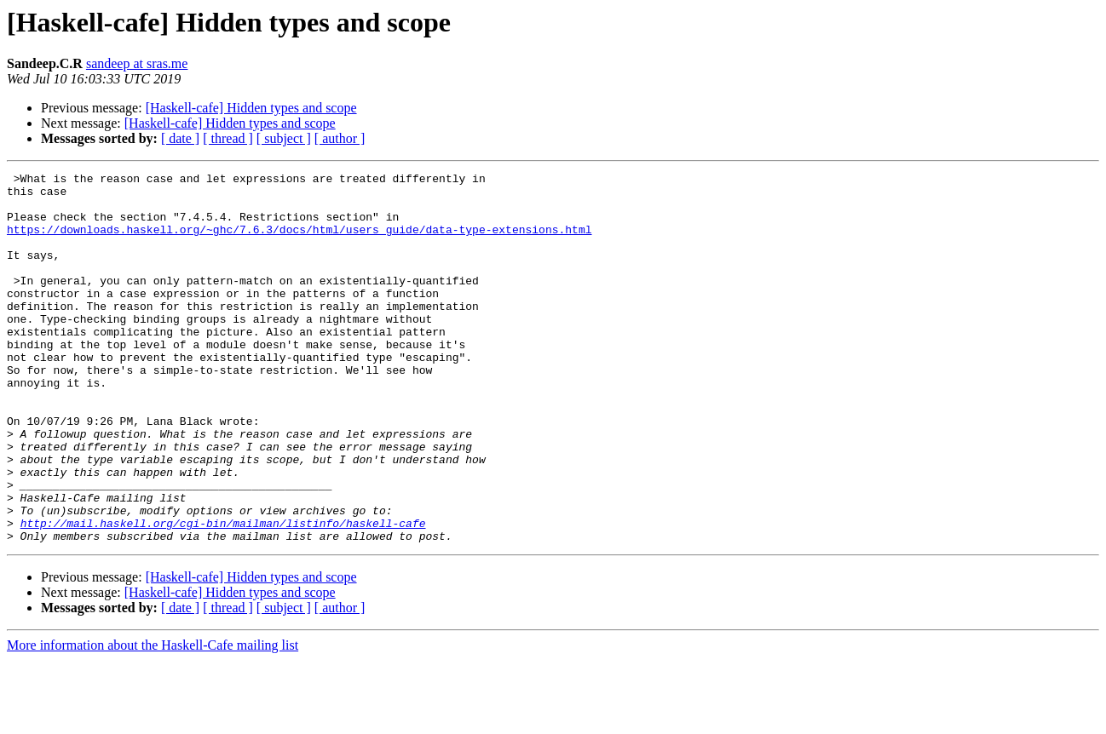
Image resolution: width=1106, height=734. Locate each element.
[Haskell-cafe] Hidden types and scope (251, 107)
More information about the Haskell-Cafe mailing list (152, 719)
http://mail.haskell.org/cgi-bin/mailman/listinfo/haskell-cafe (223, 594)
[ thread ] (228, 138)
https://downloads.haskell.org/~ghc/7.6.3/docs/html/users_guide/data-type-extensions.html (299, 241)
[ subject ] (283, 138)
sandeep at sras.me (137, 63)
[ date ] (180, 138)
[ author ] (340, 138)
